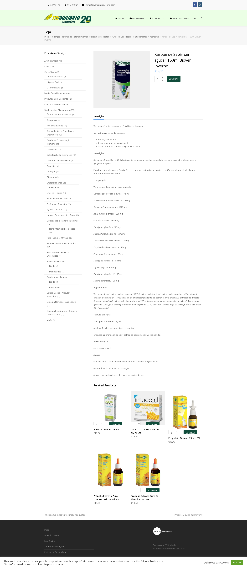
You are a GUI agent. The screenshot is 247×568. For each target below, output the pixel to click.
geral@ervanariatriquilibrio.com (100, 5)
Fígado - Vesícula (55, 209)
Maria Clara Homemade (56, 93)
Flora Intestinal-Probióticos (62, 228)
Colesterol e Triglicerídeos (59, 154)
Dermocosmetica (55, 76)
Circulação (52, 149)
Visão (49, 320)
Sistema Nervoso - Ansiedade (61, 301)
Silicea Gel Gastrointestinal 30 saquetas (64, 514)
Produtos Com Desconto (56, 98)
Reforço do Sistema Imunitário (61, 243)
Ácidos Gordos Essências (59, 114)
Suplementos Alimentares (57, 109)
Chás (46, 66)
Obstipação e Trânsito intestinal (62, 220)
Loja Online (49, 541)
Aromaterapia (51, 60)
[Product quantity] (157, 79)
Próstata (53, 287)
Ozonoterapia (54, 87)
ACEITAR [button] (237, 562)
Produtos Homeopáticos (56, 104)
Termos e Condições (54, 546)
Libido (52, 266)
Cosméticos (50, 71)
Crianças (51, 171)
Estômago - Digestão (57, 204)
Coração (51, 166)
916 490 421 (72, 5)
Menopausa (55, 271)
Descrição (98, 116)
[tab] (98, 116)
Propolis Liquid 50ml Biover (189, 514)
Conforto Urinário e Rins (58, 160)
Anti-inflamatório (55, 125)
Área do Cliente (51, 535)
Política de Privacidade (55, 552)
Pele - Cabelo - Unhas (57, 237)
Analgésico (52, 120)
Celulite (53, 187)
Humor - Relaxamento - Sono (61, 215)
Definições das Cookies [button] (216, 562)
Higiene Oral (53, 82)
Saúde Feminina (55, 261)
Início (46, 36)
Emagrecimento (54, 182)
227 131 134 (56, 5)
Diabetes (51, 177)
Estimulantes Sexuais (57, 198)
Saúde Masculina (55, 277)
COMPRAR (173, 78)
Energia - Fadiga (54, 192)
